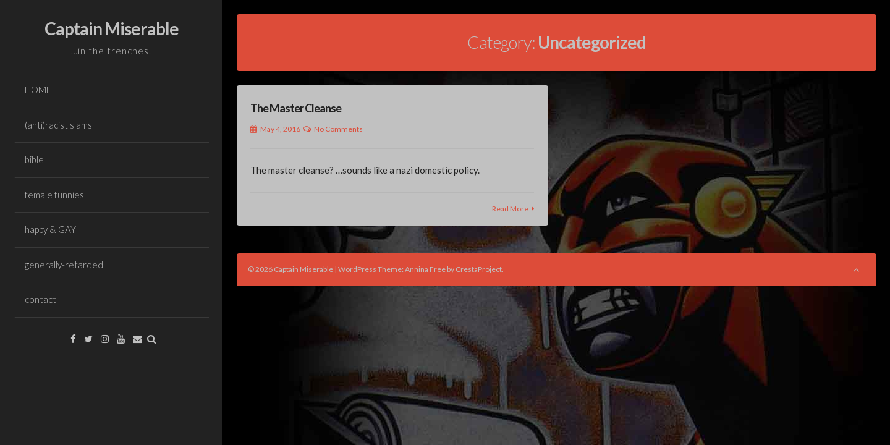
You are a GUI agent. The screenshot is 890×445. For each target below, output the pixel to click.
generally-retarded (64, 264)
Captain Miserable (111, 28)
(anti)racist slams (58, 124)
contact (40, 299)
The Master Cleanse (295, 108)
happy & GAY (50, 229)
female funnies (54, 194)
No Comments (338, 129)
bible (34, 159)
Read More (510, 208)
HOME (38, 89)
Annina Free (425, 269)
